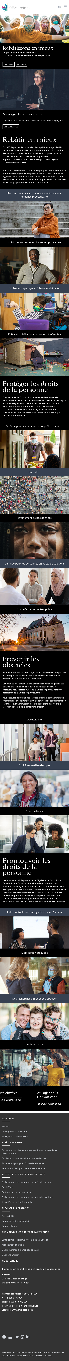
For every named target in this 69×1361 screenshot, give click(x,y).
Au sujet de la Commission (15, 1136)
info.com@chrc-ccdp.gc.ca (25, 1305)
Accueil (5, 1126)
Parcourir (8, 64)
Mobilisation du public (34, 952)
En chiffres (7, 1187)
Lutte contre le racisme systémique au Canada (34, 912)
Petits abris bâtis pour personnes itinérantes (34, 334)
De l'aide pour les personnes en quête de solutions (35, 563)
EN (59, 7)
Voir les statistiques (11, 1100)
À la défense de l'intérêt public (34, 609)
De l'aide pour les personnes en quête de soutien (34, 426)
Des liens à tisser (10, 1254)
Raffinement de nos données (34, 517)
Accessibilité (34, 719)
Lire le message (11, 127)
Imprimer (21, 64)
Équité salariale (34, 811)
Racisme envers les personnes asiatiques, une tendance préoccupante (34, 194)
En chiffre (34, 472)
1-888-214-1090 (29, 1293)
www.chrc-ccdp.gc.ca (23, 1309)
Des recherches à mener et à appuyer (34, 998)
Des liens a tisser (34, 1044)
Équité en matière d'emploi (35, 765)
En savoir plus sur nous (49, 1104)
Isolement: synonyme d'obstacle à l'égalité (34, 288)
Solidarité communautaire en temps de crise (34, 242)
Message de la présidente (14, 1131)
